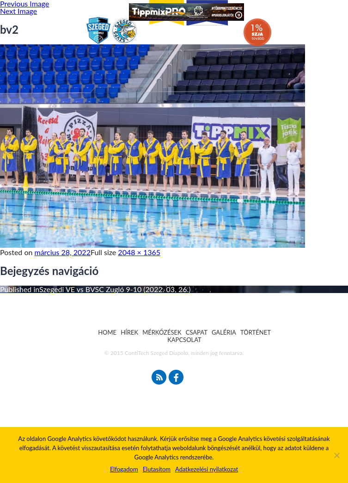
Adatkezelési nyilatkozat (206, 469)
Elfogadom (124, 469)
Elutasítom (157, 469)
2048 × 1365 (139, 252)
